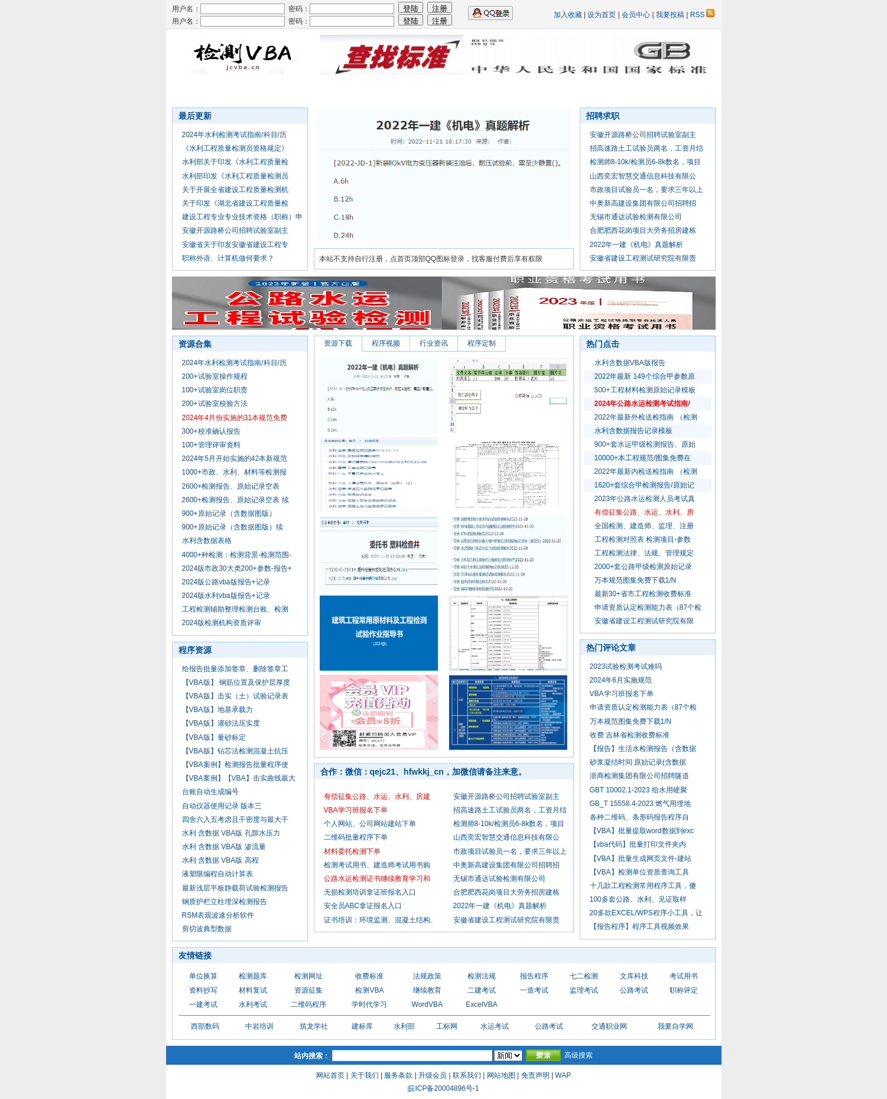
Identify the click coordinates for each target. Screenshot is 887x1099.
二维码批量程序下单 (356, 837)
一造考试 (534, 990)
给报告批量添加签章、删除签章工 (235, 669)
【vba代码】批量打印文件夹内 (638, 844)
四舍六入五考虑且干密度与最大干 (235, 819)
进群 (635, 91)
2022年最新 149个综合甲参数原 (644, 376)
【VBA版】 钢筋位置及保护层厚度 (236, 682)
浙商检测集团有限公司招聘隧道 (639, 776)
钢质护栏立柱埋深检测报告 (224, 902)
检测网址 (308, 976)
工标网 (446, 1026)
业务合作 (541, 91)
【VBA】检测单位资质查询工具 (639, 872)
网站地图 (501, 1075)
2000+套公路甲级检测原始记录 (643, 566)
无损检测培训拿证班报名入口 (370, 892)
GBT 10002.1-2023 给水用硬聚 (638, 790)
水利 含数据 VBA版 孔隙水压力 (231, 833)
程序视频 (386, 343)
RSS (702, 15)
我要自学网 (675, 1026)
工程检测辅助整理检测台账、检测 (235, 609)
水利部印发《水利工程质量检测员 (235, 176)
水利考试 (253, 1004)
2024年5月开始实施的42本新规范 (235, 458)
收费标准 (369, 976)
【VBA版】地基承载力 (217, 709)
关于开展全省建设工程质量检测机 (235, 190)
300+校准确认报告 (211, 431)
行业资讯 (389, 91)
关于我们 (364, 1075)
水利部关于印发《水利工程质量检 (235, 162)
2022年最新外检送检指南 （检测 (645, 417)
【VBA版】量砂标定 (214, 737)
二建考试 (481, 990)
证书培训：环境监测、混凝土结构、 (380, 920)
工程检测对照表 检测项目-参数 (642, 539)
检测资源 (440, 91)
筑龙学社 (314, 1026)
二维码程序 (308, 1004)
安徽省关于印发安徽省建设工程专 (235, 244)
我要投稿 (670, 15)
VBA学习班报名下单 (622, 694)
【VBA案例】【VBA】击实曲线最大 (238, 778)
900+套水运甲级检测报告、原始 (645, 444)
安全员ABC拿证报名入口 (363, 906)
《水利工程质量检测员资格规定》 (235, 148)
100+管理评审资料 (211, 445)
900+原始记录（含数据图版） (229, 513)
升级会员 (432, 1075)
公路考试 (634, 990)
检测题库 (253, 976)
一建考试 (203, 1004)
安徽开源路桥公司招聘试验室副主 (235, 230)
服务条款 (398, 1075)
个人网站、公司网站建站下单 (370, 824)
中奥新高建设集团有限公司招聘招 (643, 203)
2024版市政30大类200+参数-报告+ (237, 568)
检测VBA (369, 990)
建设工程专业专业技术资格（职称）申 (242, 217)
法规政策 (427, 976)
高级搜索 (578, 1055)
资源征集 (308, 990)
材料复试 (253, 990)
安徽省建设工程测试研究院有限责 (643, 258)
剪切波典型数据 (207, 929)
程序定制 (481, 343)
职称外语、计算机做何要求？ (228, 258)
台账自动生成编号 (210, 792)
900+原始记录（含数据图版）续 (232, 527)
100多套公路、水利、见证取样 (638, 899)
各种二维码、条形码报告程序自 (639, 817)
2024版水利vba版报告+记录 (226, 595)
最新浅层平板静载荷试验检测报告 (235, 888)
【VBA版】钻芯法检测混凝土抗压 (235, 751)
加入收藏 (568, 15)
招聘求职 (237, 91)
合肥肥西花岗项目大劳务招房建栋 (643, 230)
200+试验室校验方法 (215, 403)
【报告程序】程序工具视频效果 (639, 926)
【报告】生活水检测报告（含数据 (643, 748)
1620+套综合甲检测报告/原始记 (644, 485)
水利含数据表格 (207, 541)
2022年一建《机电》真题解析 (637, 244)
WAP (563, 1075)
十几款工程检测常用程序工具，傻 (643, 886)
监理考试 (584, 990)
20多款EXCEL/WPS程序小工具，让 (646, 913)
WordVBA (427, 1004)
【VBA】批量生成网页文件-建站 (640, 858)
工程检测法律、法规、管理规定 (644, 553)
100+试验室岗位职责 (215, 390)
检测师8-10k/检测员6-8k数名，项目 (645, 162)
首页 (194, 91)
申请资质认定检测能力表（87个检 (647, 607)
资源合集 (491, 91)
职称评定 (684, 990)
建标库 (362, 1026)
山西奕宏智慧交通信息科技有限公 (643, 176)
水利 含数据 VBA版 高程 (220, 860)
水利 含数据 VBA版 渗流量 (224, 847)
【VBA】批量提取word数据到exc (642, 831)
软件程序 (287, 91)
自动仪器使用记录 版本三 (222, 806)
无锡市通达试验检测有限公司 (636, 217)
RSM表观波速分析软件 (218, 915)
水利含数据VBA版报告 (629, 363)
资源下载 (338, 343)
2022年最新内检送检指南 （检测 (645, 471)
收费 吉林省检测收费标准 (630, 735)
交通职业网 (609, 1026)
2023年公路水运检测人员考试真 (645, 499)
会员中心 (636, 15)
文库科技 (634, 976)
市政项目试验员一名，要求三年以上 (646, 190)
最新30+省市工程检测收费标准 (642, 594)
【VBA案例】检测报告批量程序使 (235, 764)
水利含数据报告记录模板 (633, 431)
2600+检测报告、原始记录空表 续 (235, 500)
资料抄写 (203, 990)
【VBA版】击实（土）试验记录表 (235, 696)
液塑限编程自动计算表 (217, 874)
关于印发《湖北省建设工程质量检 (235, 203)
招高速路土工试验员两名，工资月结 (646, 148)
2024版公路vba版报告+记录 (226, 582)
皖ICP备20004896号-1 (443, 1088)
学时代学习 (369, 1004)
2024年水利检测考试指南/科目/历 (234, 135)
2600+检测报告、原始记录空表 (231, 486)
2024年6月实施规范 (621, 680)
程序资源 (195, 650)
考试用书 (684, 976)
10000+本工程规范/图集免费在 (642, 458)
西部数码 (205, 1026)
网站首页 (330, 1075)
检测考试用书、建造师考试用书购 (377, 865)
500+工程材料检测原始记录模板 (645, 390)
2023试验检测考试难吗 (626, 666)
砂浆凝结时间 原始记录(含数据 (638, 762)
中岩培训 (259, 1026)
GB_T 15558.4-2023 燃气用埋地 (640, 803)
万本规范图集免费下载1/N (635, 580)
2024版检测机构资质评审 (222, 623)
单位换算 (203, 976)
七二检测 (592, 91)
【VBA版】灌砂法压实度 (221, 723)
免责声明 (535, 1075)
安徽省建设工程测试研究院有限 (644, 621)
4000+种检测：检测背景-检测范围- (237, 555)
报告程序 (534, 976)
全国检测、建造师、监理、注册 (644, 526)
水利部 (404, 1026)
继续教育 (427, 990)
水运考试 (494, 1026)
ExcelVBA (481, 1004)
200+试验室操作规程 (215, 376)
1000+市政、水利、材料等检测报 (234, 472)
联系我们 (467, 1075)
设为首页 (601, 15)
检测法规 (481, 976)
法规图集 (338, 91)
